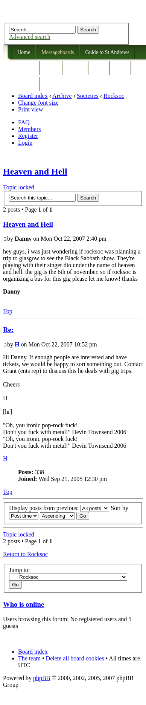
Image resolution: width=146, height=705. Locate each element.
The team (29, 658)
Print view (30, 109)
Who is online (23, 604)
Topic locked (18, 187)
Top (7, 311)
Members (29, 129)
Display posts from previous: (59, 508)
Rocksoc (113, 96)
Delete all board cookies (75, 658)
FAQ (24, 122)
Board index (33, 96)
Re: (8, 330)
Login (25, 142)
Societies (88, 96)
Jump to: (19, 570)
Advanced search (29, 37)
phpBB (41, 678)
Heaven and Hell (35, 171)
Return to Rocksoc (25, 554)
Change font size (38, 102)
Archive (62, 96)
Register (28, 136)
